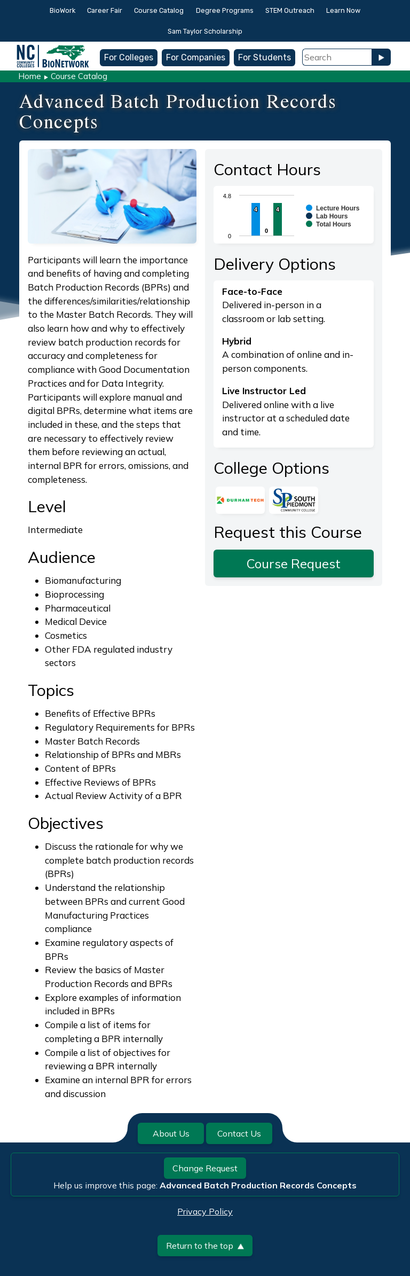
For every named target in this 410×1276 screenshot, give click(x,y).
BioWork (62, 10)
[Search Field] (337, 57)
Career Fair (104, 10)
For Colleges (128, 57)
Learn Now (343, 10)
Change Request (205, 1168)
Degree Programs (225, 10)
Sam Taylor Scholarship (205, 31)
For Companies (195, 57)
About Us (171, 1133)
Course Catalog (159, 10)
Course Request (294, 563)
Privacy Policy (205, 1211)
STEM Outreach (289, 10)
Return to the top (205, 1245)
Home (29, 76)
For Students (264, 57)
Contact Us (239, 1133)
